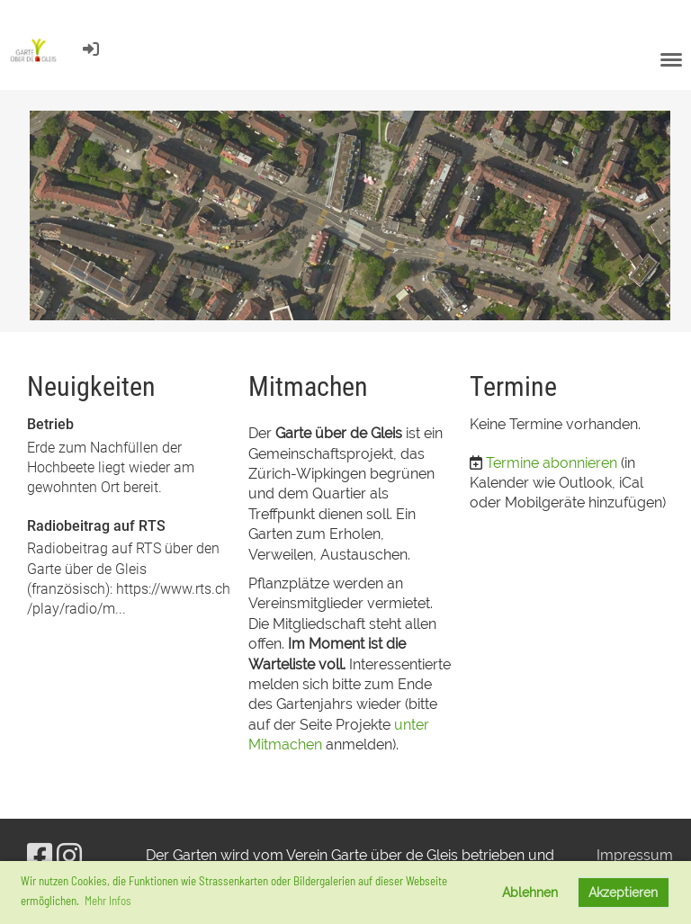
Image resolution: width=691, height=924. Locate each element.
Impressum (635, 855)
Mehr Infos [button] (108, 900)
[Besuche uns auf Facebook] (39, 856)
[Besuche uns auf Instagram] (69, 856)
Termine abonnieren (551, 462)
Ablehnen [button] (530, 892)
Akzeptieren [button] (623, 892)
